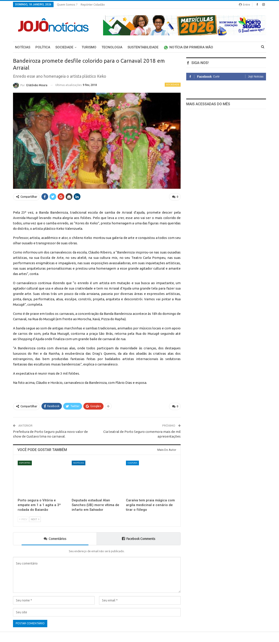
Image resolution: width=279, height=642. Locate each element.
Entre (244, 4)
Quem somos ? (67, 4)
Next (35, 519)
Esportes (24, 463)
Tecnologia (112, 47)
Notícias (22, 47)
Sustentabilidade (143, 47)
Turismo (89, 47)
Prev (23, 519)
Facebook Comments (138, 539)
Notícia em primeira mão (188, 47)
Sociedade (64, 47)
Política (42, 47)
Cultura (132, 463)
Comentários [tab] (55, 539)
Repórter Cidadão (93, 4)
